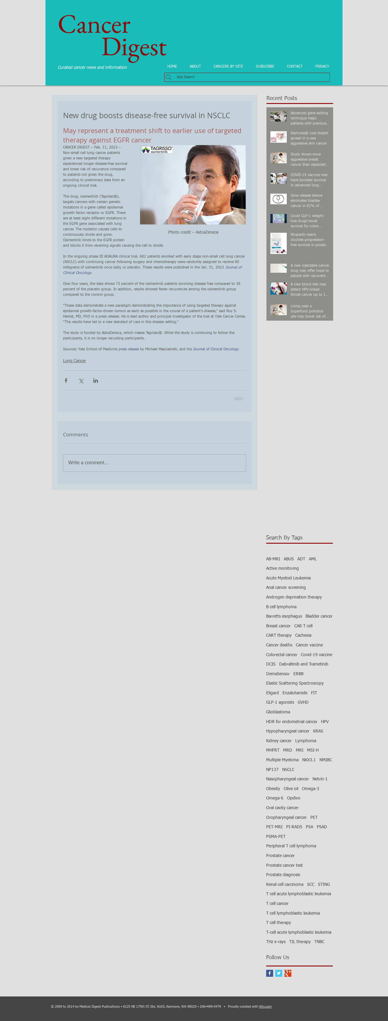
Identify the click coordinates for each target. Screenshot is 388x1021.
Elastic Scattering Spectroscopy (295, 683)
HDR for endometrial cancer (291, 722)
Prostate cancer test (284, 865)
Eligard (272, 693)
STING (324, 885)
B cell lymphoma (281, 607)
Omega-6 (274, 798)
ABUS (289, 559)
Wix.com (265, 1006)
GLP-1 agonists (280, 702)
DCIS (271, 664)
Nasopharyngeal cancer (287, 779)
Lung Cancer (74, 361)
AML (313, 559)
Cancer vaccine (309, 645)
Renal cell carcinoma (284, 885)
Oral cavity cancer (282, 808)
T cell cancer (277, 904)
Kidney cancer (279, 741)
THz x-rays (276, 942)
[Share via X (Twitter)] (81, 380)
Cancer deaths (279, 645)
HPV (325, 722)
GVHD (303, 702)
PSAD (322, 827)
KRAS (318, 731)
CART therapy (279, 635)
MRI (299, 750)
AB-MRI (273, 559)
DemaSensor (278, 674)
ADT (301, 559)
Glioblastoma (278, 712)
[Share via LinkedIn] (96, 380)
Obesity (273, 789)
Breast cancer (278, 626)
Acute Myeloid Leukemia (288, 578)
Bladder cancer (319, 616)
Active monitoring (282, 568)
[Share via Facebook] (66, 380)
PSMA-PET (276, 837)
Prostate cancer (280, 856)
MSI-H (313, 750)
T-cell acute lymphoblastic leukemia (298, 932)
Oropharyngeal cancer (286, 818)
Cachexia (303, 635)
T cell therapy (278, 923)
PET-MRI (274, 827)
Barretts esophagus (284, 616)
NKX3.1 (309, 760)
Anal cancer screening (286, 588)
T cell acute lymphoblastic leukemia (298, 894)
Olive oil (291, 789)
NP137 (272, 770)
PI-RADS (294, 827)
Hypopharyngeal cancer (287, 731)
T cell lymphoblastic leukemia (293, 913)
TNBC (319, 942)
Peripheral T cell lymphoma (291, 846)
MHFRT (272, 750)
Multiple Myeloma (282, 760)
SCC (310, 885)
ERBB (298, 674)
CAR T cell (303, 626)
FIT (314, 693)
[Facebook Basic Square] (269, 973)
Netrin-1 (320, 779)
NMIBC (325, 760)
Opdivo (293, 798)
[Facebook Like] (109, 496)
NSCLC (288, 770)
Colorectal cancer (281, 655)
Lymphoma (305, 741)
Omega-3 (310, 789)
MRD (287, 750)
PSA (309, 827)
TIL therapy (300, 942)
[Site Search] (247, 77)
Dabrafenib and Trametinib (303, 664)
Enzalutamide (295, 693)
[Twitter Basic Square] (278, 973)
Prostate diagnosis (283, 875)
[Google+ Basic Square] (287, 973)
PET (314, 818)
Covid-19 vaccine (316, 655)
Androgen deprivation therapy (294, 597)
